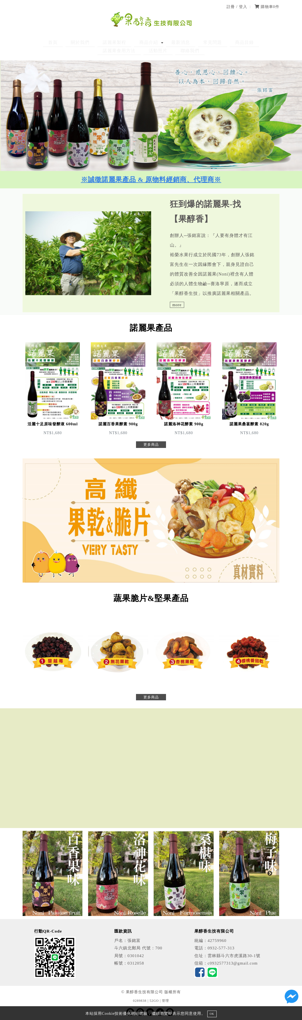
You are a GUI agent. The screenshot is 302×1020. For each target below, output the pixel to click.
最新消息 (141, 42)
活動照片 (263, 42)
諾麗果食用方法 (229, 42)
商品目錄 (195, 42)
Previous (32, 873)
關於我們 (56, 42)
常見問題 (168, 42)
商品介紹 (114, 42)
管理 (165, 1001)
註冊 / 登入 (237, 6)
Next (270, 873)
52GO (154, 1001)
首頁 (34, 42)
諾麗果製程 (85, 42)
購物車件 (267, 6)
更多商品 (151, 445)
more (177, 305)
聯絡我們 (151, 50)
